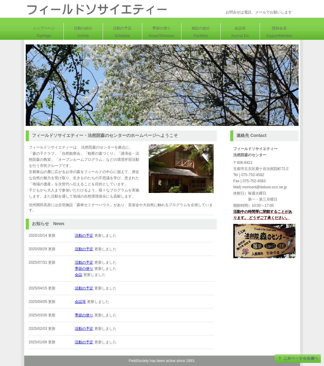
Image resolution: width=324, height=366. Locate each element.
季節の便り (84, 268)
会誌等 (80, 302)
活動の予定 (84, 235)
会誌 (78, 275)
